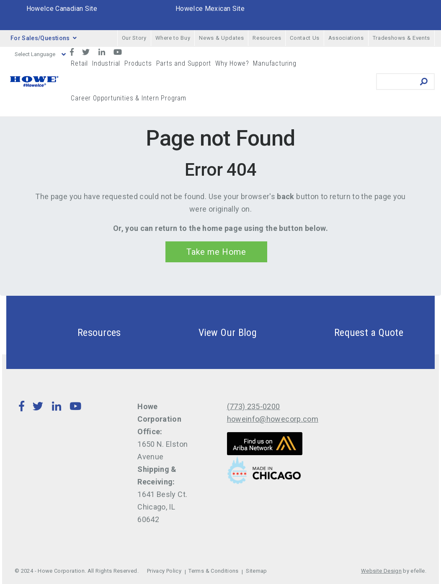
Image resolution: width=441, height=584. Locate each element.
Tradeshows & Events (401, 38)
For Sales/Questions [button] (43, 38)
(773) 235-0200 (253, 406)
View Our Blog (208, 332)
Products (138, 63)
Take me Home (216, 252)
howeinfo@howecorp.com (273, 419)
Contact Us (305, 38)
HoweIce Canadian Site (62, 9)
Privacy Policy (164, 571)
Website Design (381, 571)
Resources (267, 38)
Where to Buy (173, 38)
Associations (346, 38)
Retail (79, 63)
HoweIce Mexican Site (210, 9)
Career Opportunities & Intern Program (128, 98)
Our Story (134, 38)
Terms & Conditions (213, 571)
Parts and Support (183, 63)
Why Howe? (232, 63)
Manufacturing (274, 63)
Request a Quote (348, 332)
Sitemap (256, 571)
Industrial (106, 63)
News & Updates (221, 38)
